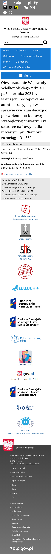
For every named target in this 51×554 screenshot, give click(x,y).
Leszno (14, 493)
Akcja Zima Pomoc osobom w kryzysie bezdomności (25, 431)
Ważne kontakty (18, 472)
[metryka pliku (27, 174)
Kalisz (14, 485)
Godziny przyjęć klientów (22, 476)
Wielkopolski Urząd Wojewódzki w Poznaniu (25, 30)
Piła (13, 497)
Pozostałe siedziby (19, 468)
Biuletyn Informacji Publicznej (25, 36)
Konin (14, 489)
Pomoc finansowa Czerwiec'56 (25, 256)
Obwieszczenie (11, 173)
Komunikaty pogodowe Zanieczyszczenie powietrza (25, 216)
